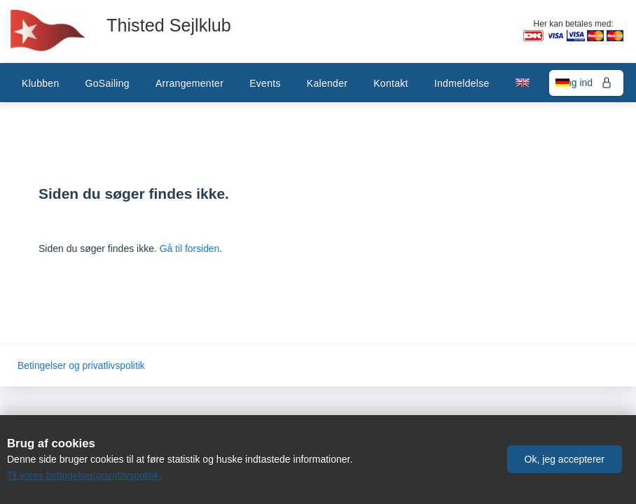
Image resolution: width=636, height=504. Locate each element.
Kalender (327, 83)
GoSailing (107, 83)
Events (265, 83)
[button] (564, 457)
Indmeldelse (462, 83)
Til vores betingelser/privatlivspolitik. (85, 475)
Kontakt (390, 83)
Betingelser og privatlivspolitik (82, 365)
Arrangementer (189, 83)
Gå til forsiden (190, 248)
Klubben (40, 83)
